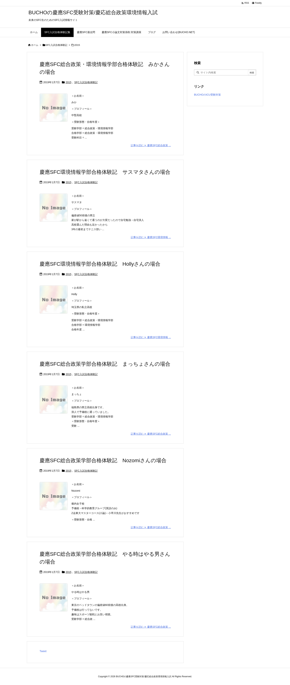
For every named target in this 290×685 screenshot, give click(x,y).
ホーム (34, 45)
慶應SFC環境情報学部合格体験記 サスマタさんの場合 (105, 172)
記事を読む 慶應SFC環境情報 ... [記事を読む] (151, 237)
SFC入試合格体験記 (56, 45)
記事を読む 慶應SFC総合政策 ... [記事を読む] (151, 145)
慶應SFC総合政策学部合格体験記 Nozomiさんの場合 (103, 460)
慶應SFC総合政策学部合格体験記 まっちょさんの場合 (105, 364)
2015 (68, 82)
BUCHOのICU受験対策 (207, 94)
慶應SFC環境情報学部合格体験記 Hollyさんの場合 (100, 264)
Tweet (43, 651)
